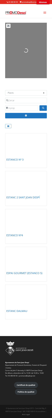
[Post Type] (26, 93)
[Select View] (8, 126)
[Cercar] (26, 100)
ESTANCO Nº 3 (14, 159)
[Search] (43, 108)
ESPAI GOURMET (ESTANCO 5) (24, 273)
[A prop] (21, 108)
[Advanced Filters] (26, 115)
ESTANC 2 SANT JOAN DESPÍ (23, 197)
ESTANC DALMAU (16, 311)
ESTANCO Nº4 (14, 235)
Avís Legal (26, 414)
